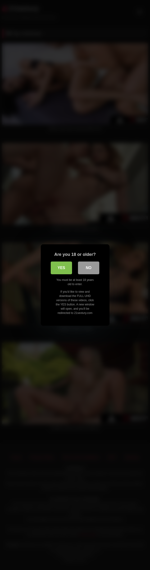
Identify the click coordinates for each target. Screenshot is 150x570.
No (88, 268)
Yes (61, 268)
